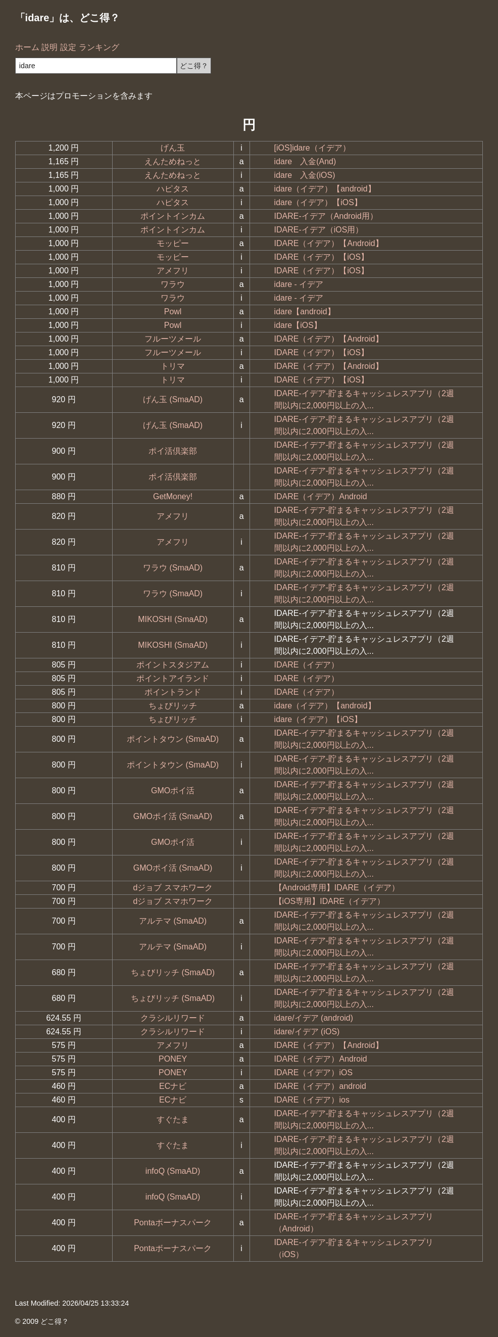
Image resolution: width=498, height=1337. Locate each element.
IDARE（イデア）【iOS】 (321, 257)
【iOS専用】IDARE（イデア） (329, 901)
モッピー (173, 243)
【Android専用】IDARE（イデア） (337, 887)
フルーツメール (172, 339)
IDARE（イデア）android (320, 1086)
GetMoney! (172, 496)
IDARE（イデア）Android (320, 496)
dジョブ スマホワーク (172, 887)
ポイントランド (172, 692)
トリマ (173, 366)
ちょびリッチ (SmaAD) (173, 972)
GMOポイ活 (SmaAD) (172, 816)
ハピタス (173, 188)
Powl (173, 311)
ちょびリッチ (172, 705)
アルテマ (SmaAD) (173, 921)
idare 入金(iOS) (304, 175)
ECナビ (172, 1086)
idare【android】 (304, 311)
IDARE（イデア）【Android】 (328, 243)
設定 (68, 47)
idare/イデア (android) (314, 1018)
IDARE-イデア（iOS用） (319, 229)
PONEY (173, 1059)
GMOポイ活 (172, 790)
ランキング (99, 47)
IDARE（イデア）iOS (313, 1072)
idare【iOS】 (298, 325)
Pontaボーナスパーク (173, 1222)
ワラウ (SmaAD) (173, 567)
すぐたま (173, 1119)
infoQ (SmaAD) (172, 1171)
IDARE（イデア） (306, 664)
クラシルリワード (172, 1018)
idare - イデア (299, 284)
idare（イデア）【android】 (325, 188)
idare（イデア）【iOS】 (318, 202)
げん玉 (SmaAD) (173, 399)
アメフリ (173, 270)
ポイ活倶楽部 (172, 451)
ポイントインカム (172, 216)
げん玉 (173, 148)
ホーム (27, 47)
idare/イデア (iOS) (307, 1031)
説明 (49, 47)
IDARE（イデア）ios (312, 1099)
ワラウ (173, 284)
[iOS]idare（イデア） (312, 148)
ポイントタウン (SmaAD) (173, 739)
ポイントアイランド (172, 678)
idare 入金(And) (305, 161)
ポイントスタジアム (172, 664)
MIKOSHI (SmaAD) (173, 619)
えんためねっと (172, 161)
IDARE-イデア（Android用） (326, 216)
